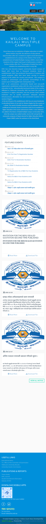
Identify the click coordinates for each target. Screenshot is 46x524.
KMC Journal (6, 476)
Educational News (7, 460)
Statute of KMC (6, 481)
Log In (33, 11)
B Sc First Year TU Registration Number (20, 154)
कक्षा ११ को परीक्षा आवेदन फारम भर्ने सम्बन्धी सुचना (20, 148)
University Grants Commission (11, 467)
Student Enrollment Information (12, 479)
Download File (32, 255)
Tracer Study (6, 474)
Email (41, 11)
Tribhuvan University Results (11, 465)
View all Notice (36, 380)
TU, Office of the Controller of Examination (15, 462)
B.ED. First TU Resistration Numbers (19, 160)
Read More (12, 255)
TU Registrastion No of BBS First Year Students (22, 171)
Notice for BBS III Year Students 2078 (19, 176)
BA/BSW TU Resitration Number (18, 165)
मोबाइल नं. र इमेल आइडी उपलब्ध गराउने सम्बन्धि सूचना (21, 187)
